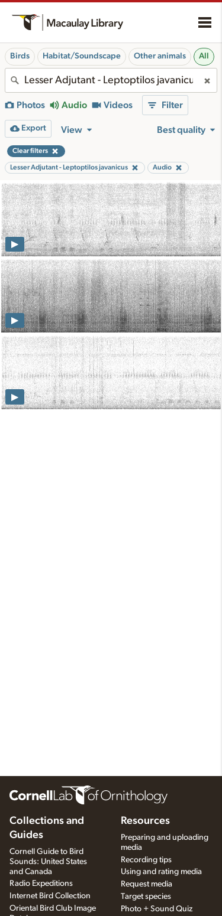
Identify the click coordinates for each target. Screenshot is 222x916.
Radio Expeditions (41, 883)
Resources (145, 821)
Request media (146, 884)
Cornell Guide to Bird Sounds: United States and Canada (48, 861)
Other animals (160, 56)
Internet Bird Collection (50, 896)
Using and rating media (161, 872)
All (204, 56)
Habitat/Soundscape (82, 56)
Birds (20, 56)
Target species (146, 896)
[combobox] (111, 80)
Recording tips (146, 860)
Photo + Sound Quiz (156, 909)
